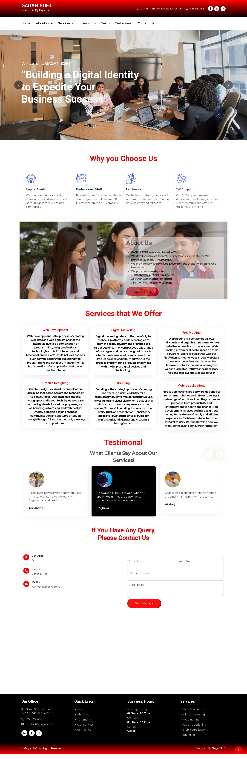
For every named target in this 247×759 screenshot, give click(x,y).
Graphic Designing (194, 729)
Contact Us (146, 23)
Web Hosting (191, 724)
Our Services (85, 729)
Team (105, 23)
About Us (83, 719)
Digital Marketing (194, 719)
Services (64, 23)
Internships (87, 23)
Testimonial (123, 23)
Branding (189, 739)
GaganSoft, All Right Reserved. (43, 753)
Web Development (195, 714)
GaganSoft (219, 753)
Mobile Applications (195, 734)
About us (43, 23)
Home (26, 23)
